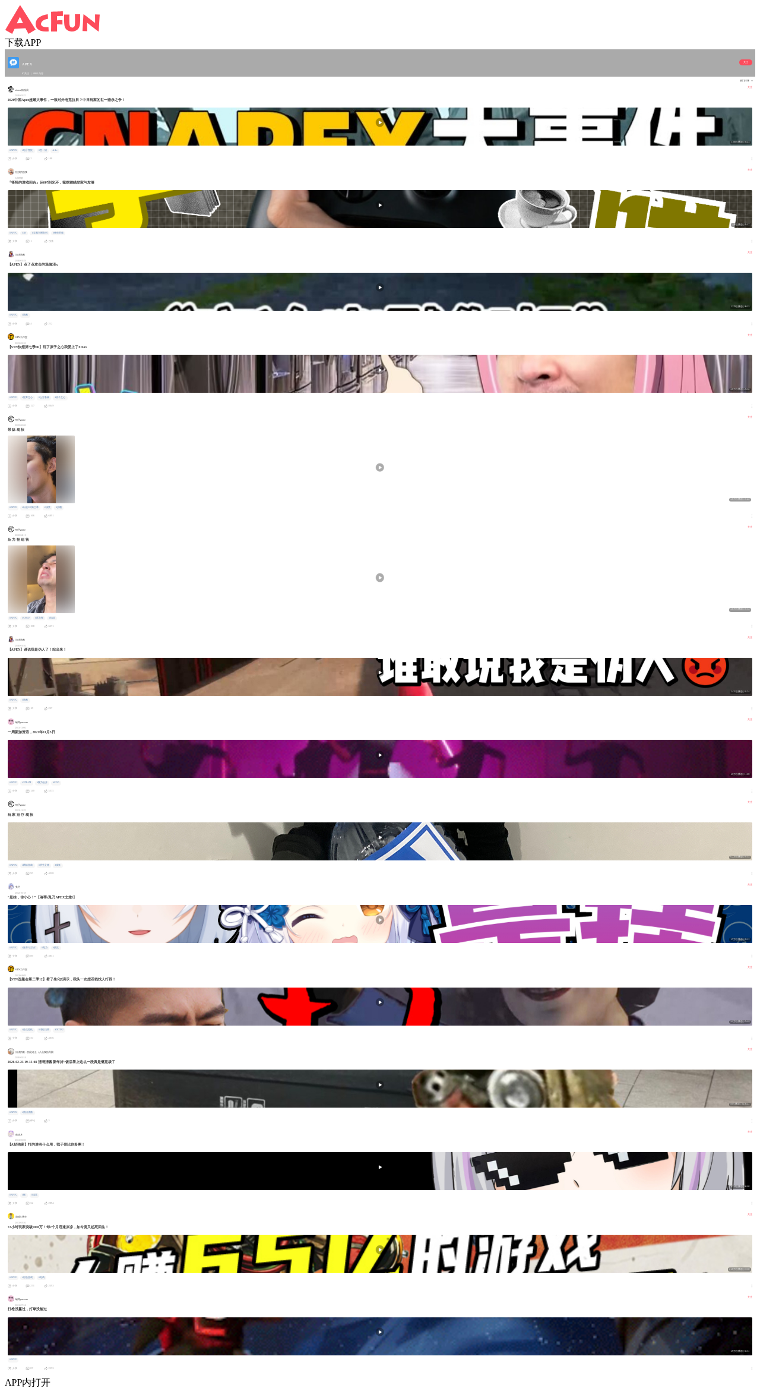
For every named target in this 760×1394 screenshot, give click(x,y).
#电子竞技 (27, 150)
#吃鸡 (42, 1277)
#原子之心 (60, 397)
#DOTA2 (59, 1030)
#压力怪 (39, 618)
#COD (56, 782)
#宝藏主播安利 (40, 233)
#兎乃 (45, 948)
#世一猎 (43, 150)
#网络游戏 (27, 865)
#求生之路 (44, 865)
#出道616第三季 (30, 507)
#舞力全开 (42, 782)
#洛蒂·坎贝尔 (29, 948)
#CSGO (25, 618)
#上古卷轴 (44, 397)
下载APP (23, 42)
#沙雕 (59, 507)
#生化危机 (27, 1030)
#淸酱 (25, 315)
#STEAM (26, 782)
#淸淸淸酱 (27, 1112)
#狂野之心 (27, 397)
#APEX (13, 150)
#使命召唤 (58, 233)
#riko (54, 150)
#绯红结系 (44, 1030)
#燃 (24, 1195)
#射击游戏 (27, 1277)
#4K (24, 233)
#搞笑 (47, 507)
